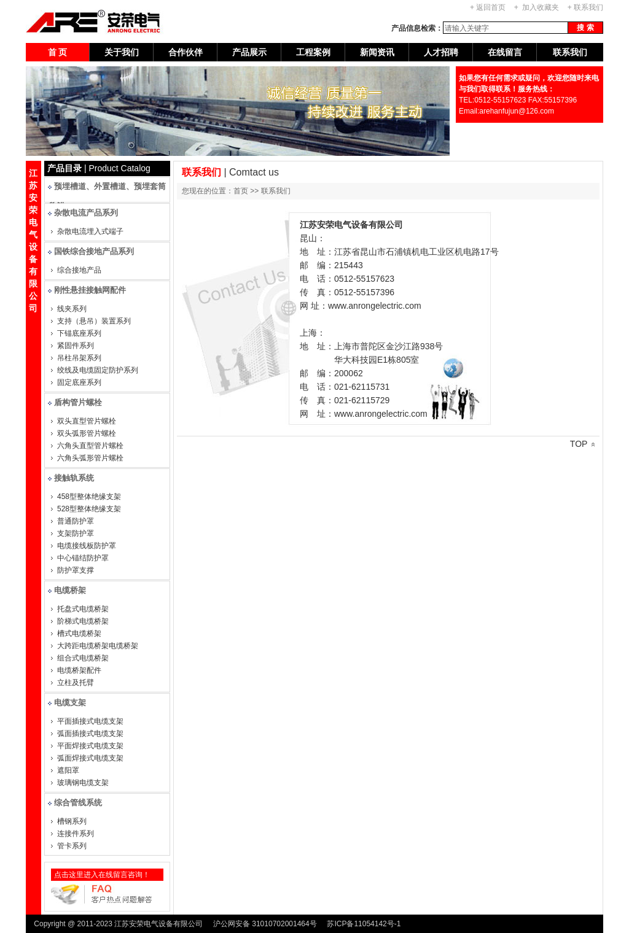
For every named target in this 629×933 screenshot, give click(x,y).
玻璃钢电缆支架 (83, 782)
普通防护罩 (75, 521)
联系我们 (588, 7)
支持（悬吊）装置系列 (94, 321)
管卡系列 (72, 846)
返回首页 (491, 7)
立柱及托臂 (75, 682)
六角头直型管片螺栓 (90, 445)
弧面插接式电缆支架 (90, 733)
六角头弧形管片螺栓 (90, 458)
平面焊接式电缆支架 (90, 745)
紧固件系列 (75, 345)
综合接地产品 (79, 270)
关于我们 (121, 52)
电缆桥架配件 (79, 670)
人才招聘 (441, 52)
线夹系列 (72, 308)
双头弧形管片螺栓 (86, 433)
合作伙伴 (185, 52)
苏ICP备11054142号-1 (363, 923)
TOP (582, 444)
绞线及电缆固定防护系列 (97, 370)
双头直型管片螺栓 (86, 421)
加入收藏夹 (540, 7)
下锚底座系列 (79, 333)
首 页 (58, 52)
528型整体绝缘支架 (89, 509)
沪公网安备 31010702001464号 (265, 923)
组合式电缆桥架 (83, 658)
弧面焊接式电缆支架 (90, 758)
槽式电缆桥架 (79, 633)
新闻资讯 (377, 52)
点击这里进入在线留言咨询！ (102, 874)
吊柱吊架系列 (79, 358)
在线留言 (505, 52)
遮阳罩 (68, 770)
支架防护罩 (75, 533)
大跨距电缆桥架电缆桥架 (97, 645)
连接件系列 (75, 833)
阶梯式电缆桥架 (83, 621)
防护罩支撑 (75, 570)
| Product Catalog (98, 168)
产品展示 (249, 52)
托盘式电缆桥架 (83, 609)
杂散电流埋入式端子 (90, 231)
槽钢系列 (72, 821)
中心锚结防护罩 (83, 558)
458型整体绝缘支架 (89, 496)
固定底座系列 (79, 382)
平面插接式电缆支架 (90, 721)
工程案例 (313, 52)
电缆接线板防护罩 (86, 545)
